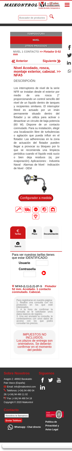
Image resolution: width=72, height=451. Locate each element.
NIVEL (36, 40)
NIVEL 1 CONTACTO (26, 51)
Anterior (20, 61)
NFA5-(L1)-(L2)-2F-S (27, 286)
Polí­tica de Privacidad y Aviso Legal (52, 425)
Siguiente (52, 61)
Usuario (24, 263)
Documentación (51, 234)
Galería (18, 246)
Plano (34, 234)
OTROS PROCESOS (36, 46)
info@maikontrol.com (25, 386)
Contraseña (27, 269)
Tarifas (18, 234)
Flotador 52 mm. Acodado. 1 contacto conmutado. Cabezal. (34, 289)
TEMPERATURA (36, 34)
